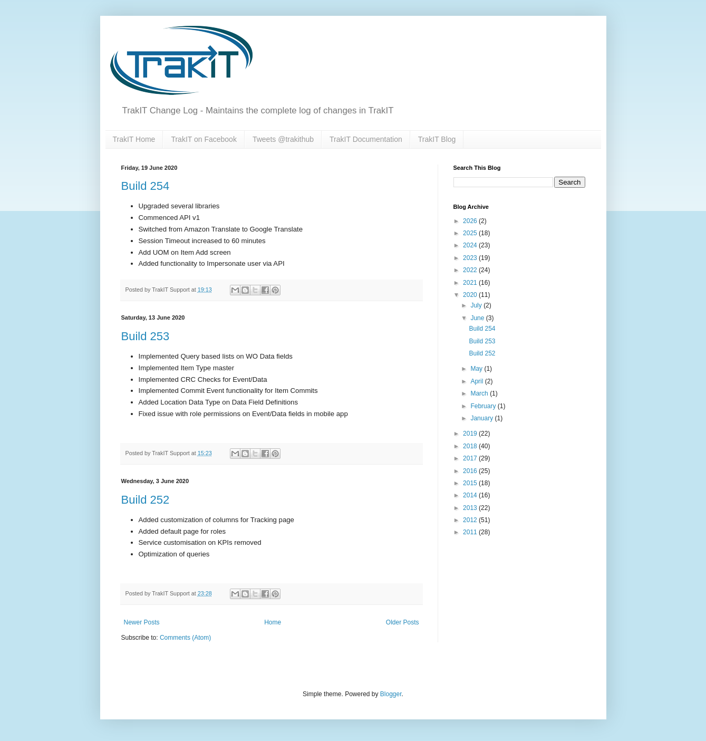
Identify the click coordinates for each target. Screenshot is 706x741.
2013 (471, 508)
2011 (471, 532)
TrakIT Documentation (366, 139)
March (480, 393)
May (477, 368)
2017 (471, 458)
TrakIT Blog (437, 139)
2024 (471, 245)
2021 (471, 282)
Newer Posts (142, 622)
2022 (471, 270)
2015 (471, 483)
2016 (471, 471)
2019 (471, 433)
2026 (471, 221)
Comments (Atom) (185, 637)
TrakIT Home (134, 139)
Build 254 (145, 186)
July (476, 305)
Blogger (391, 694)
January (482, 418)
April (477, 381)
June (478, 318)
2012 (471, 520)
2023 (471, 258)
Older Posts (402, 622)
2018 (471, 446)
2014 (471, 495)
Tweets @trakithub (283, 139)
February (483, 406)
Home (272, 622)
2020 (471, 295)
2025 (471, 233)
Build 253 (145, 336)
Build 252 (145, 499)
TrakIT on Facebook (204, 139)
